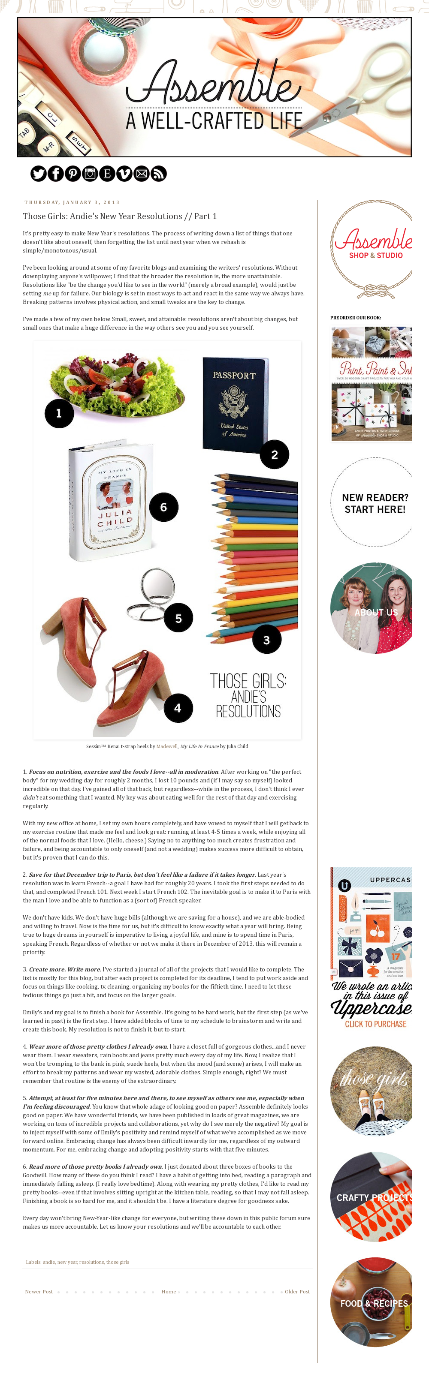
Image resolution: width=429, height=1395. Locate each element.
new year (67, 1262)
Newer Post (39, 1292)
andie (49, 1262)
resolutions (91, 1262)
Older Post (297, 1292)
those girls (117, 1262)
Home (168, 1292)
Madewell (167, 746)
